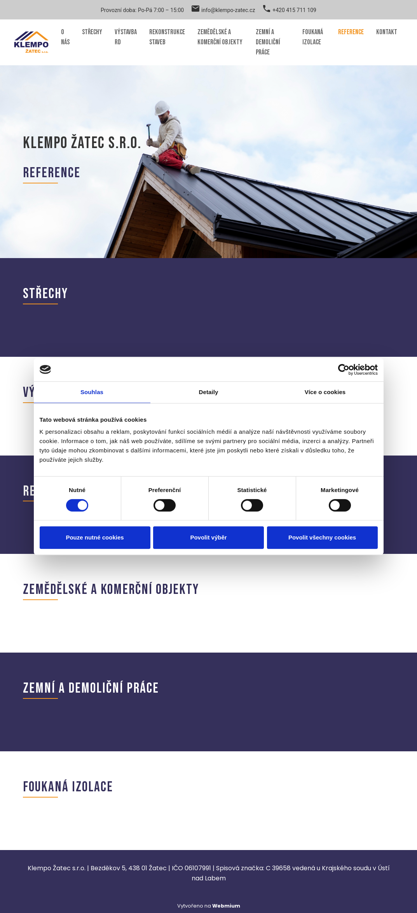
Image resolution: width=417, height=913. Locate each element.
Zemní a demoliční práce (268, 42)
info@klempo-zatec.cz (228, 10)
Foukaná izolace (312, 37)
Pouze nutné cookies (95, 537)
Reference (351, 32)
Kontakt (386, 32)
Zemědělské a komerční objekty (220, 37)
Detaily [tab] (208, 392)
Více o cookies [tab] (325, 392)
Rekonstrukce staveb (167, 37)
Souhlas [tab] (91, 392)
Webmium (226, 906)
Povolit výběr (208, 537)
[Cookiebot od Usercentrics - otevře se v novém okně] (344, 369)
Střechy (92, 32)
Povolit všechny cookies (322, 537)
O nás (65, 37)
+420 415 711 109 (294, 10)
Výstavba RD (126, 37)
